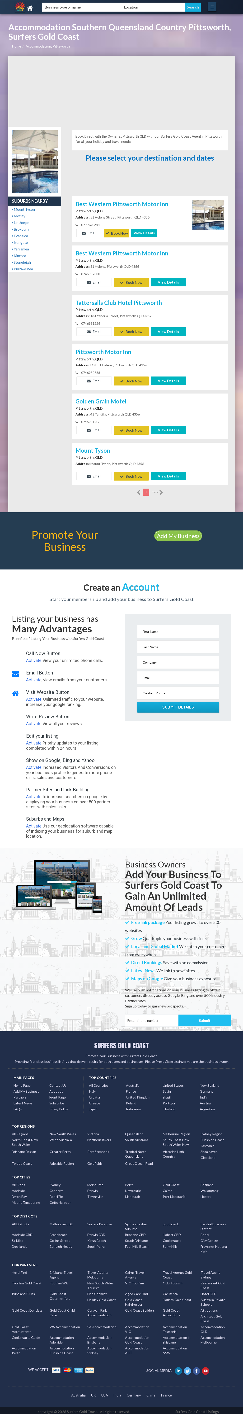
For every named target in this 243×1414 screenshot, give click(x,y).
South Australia (136, 1138)
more (157, 490)
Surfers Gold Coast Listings (197, 1409)
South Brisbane (136, 1238)
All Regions (20, 1132)
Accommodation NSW (175, 1348)
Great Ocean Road (139, 1161)
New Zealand (209, 1083)
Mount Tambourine (26, 1200)
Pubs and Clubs (23, 1292)
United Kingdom (138, 1095)
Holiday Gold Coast (101, 1298)
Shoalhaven (209, 1149)
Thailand (169, 1107)
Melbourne (95, 1183)
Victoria (93, 1132)
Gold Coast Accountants (21, 1327)
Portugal (169, 1101)
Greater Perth (60, 1149)
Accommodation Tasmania (175, 1327)
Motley (18, 216)
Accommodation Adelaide (62, 1337)
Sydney (55, 1183)
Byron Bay (19, 1194)
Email (89, 233)
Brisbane (207, 1183)
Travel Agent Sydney (210, 1272)
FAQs (18, 1107)
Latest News (23, 1101)
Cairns (167, 1188)
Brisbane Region (24, 1149)
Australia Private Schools (213, 1300)
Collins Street (60, 1238)
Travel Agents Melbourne (97, 1272)
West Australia (61, 1138)
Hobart (206, 1194)
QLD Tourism (172, 1281)
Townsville (95, 1194)
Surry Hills (170, 1244)
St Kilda (17, 1238)
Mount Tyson (23, 209)
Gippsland (208, 1155)
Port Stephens (98, 1149)
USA (104, 1393)
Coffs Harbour (60, 1200)
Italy (92, 1089)
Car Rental (170, 1292)
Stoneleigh (21, 262)
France (131, 1089)
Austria (205, 1101)
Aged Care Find (136, 1292)
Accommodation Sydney (99, 1348)
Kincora (19, 256)
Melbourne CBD (61, 1222)
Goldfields (95, 1161)
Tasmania (207, 1144)
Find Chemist (97, 1292)
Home (16, 46)
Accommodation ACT (137, 1348)
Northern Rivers (99, 1138)
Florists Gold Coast (177, 1298)
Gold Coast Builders (140, 1308)
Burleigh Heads (61, 1244)
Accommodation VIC (137, 1327)
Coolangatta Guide (26, 1335)
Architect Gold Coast (212, 1316)
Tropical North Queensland (135, 1151)
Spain (167, 1089)
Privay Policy (58, 1107)
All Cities (18, 1183)
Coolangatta (172, 1238)
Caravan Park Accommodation (99, 1310)
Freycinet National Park (214, 1246)
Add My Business (178, 533)
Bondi (205, 1232)
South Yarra (96, 1244)
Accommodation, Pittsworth (48, 46)
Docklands (19, 1244)
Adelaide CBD (22, 1232)
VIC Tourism (134, 1281)
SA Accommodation (102, 1325)
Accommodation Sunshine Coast (62, 1348)
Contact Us (57, 1083)
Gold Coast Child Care (62, 1310)
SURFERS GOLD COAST (121, 1043)
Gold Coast (171, 1183)
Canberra (56, 1188)
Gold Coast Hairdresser (133, 1300)
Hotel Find (19, 1270)
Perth (129, 1183)
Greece (94, 1101)
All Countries (98, 1083)
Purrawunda (22, 269)
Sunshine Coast (212, 1138)
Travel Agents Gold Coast (177, 1272)
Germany (206, 1089)
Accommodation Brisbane (99, 1337)
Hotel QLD (208, 1292)
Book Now (117, 233)
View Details (144, 233)
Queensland (134, 1132)
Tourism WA (59, 1281)
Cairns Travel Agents (135, 1272)
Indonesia (133, 1107)
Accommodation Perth (24, 1348)
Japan (93, 1107)
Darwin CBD (96, 1232)
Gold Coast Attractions (171, 1310)
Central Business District (213, 1224)
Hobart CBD (172, 1232)
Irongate (20, 242)
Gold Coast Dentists (27, 1308)
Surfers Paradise (99, 1222)
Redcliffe (56, 1194)
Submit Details (178, 705)
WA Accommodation (65, 1325)
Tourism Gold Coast (27, 1281)
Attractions (209, 1308)
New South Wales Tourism (100, 1283)
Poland (131, 1101)
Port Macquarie (174, 1194)
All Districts (20, 1222)
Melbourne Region (176, 1132)
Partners (20, 1095)
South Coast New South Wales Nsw (176, 1140)
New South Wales (63, 1132)
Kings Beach (96, 1238)
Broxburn (20, 229)
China (150, 1393)
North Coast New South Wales (25, 1140)
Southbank (171, 1222)
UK (93, 1393)
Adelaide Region (62, 1161)
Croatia (94, 1095)
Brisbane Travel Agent (61, 1272)
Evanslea (20, 236)
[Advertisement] (121, 91)
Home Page (22, 1083)
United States (173, 1083)
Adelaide (18, 1188)
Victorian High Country (173, 1151)
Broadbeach (58, 1232)
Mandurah (132, 1194)
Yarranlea (20, 249)
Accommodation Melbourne (213, 1337)
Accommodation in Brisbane (176, 1337)
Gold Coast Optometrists (60, 1294)
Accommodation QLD (213, 1327)
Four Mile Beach (137, 1244)
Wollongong (210, 1188)
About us (56, 1089)
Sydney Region (212, 1132)
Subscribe (56, 1101)
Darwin (92, 1188)
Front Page (57, 1095)
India (203, 1095)
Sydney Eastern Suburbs (136, 1224)
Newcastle (133, 1188)
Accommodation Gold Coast (137, 1337)
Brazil (167, 1095)
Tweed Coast (22, 1161)
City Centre (209, 1238)
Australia (132, 1083)
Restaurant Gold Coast (213, 1283)
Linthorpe (20, 222)
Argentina (207, 1107)
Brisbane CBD (135, 1232)
